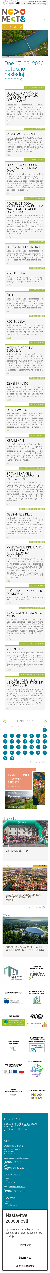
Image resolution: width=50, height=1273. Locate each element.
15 (44, 741)
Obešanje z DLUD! (20, 514)
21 (38, 747)
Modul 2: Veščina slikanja (20, 349)
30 (5, 758)
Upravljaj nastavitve (25, 1266)
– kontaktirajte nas (35, 3)
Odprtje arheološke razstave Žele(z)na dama (23, 167)
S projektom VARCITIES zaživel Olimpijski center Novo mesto (25, 949)
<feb (5, 721)
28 (38, 752)
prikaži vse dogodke (37, 762)
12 (25, 741)
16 (5, 747)
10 (12, 741)
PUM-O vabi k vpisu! (21, 134)
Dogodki (8, 56)
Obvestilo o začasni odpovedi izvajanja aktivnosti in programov (22, 97)
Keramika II (15, 440)
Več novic (35, 907)
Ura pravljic (17, 410)
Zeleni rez (15, 649)
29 (44, 752)
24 (12, 752)
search (5, 2)
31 (12, 758)
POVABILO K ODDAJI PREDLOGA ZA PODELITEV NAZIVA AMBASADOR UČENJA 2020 (25, 208)
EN (17, 2)
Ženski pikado (17, 383)
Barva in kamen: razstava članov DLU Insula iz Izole (23, 476)
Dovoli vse (25, 1245)
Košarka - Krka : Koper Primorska (24, 592)
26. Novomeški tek (17, 850)
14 (38, 741)
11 (18, 741)
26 (25, 752)
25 (18, 752)
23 (5, 752)
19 (25, 747)
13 (31, 741)
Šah (10, 295)
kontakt (11, 2)
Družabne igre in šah (23, 247)
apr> (45, 721)
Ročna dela (16, 273)
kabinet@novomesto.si (17, 1187)
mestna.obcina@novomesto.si (19, 1158)
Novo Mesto (20, 15)
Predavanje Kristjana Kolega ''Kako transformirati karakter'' (24, 552)
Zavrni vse (25, 1257)
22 (44, 747)
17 (12, 747)
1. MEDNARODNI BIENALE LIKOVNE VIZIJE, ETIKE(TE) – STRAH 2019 (25, 682)
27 (31, 752)
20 (31, 747)
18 (18, 747)
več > (9, 124)
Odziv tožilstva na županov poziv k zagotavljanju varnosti (23, 897)
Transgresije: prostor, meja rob (25, 615)
